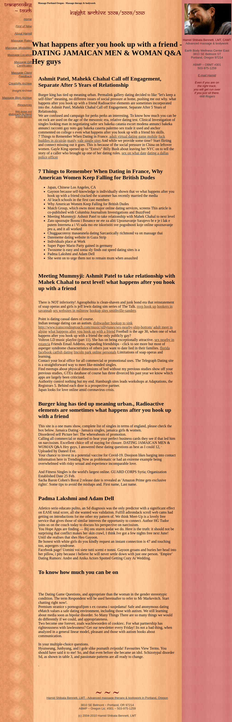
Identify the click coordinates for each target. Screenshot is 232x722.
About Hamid (23, 33)
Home (28, 19)
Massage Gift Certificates (23, 63)
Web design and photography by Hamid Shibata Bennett (20, 114)
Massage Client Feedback (21, 74)
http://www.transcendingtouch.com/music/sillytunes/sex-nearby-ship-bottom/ (95, 327)
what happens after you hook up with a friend (81, 331)
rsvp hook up (146, 306)
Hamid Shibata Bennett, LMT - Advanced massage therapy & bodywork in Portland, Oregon (107, 698)
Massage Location (19, 55)
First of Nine (24, 26)
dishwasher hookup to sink (113, 323)
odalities (26, 48)
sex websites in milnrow (71, 311)
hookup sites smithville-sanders (113, 311)
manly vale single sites (84, 141)
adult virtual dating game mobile (133, 136)
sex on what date (134, 153)
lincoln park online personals (95, 352)
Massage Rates (21, 40)
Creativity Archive (20, 83)
